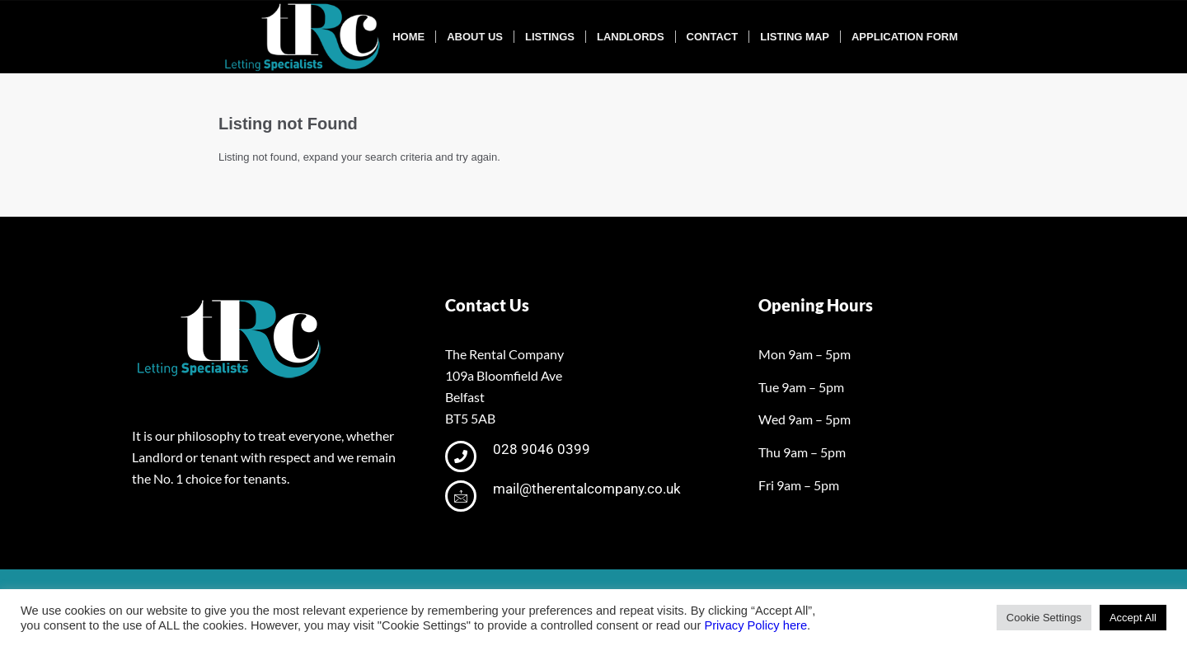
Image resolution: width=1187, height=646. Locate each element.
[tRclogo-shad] (304, 37)
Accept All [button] (1133, 617)
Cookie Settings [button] (1043, 617)
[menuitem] (408, 37)
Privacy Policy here (755, 625)
